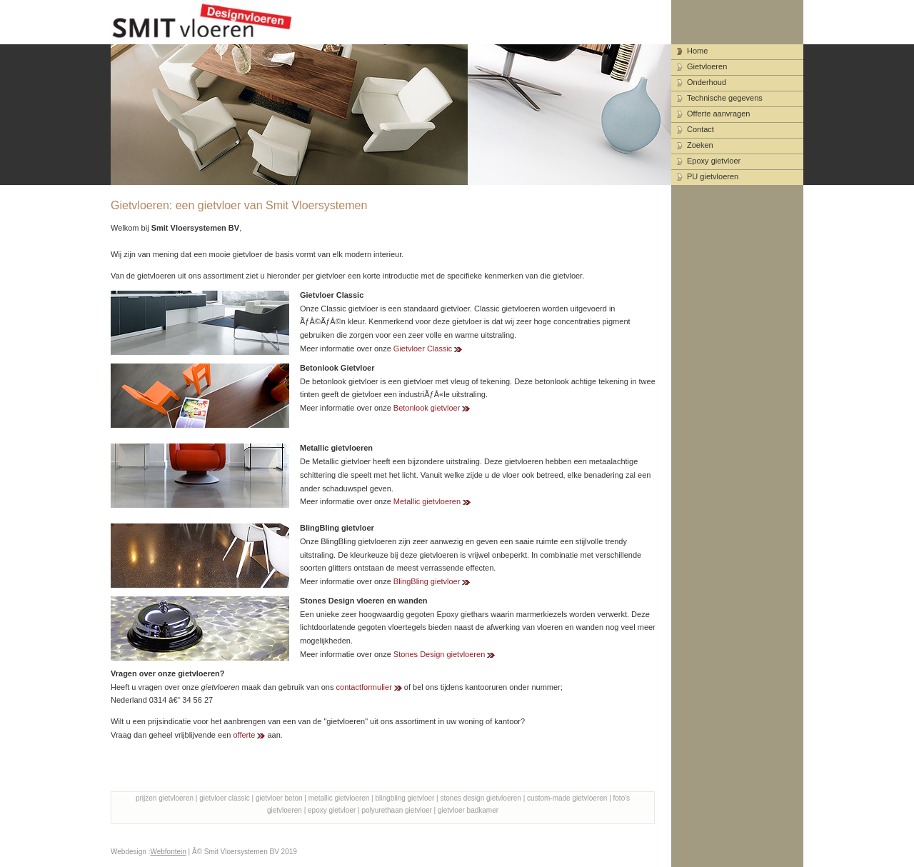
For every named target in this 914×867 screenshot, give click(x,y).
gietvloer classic (224, 798)
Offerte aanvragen (718, 113)
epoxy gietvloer (332, 810)
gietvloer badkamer (468, 810)
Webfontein (168, 852)
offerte (244, 735)
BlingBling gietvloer (427, 581)
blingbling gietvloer (405, 798)
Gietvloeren (707, 66)
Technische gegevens (725, 98)
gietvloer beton (279, 798)
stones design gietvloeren (481, 798)
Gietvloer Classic (423, 348)
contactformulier (364, 687)
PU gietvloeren (712, 176)
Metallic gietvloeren (427, 501)
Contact (700, 129)
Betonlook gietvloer (427, 408)
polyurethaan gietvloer (396, 810)
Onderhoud (706, 82)
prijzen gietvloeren (165, 798)
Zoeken (700, 145)
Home (697, 50)
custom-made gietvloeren (567, 798)
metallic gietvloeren (339, 798)
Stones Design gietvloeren (439, 654)
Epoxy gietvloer (713, 160)
